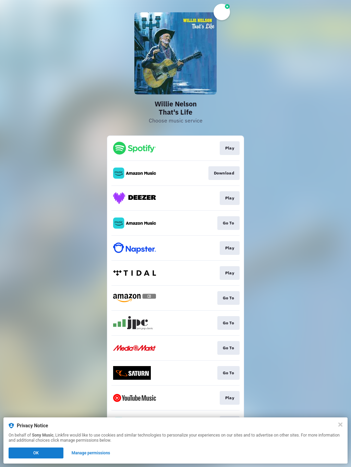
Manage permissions (91, 453)
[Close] (340, 424)
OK (36, 453)
